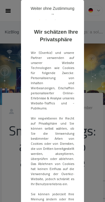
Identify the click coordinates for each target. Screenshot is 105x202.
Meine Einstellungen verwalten (52, 131)
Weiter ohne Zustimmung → (69, 33)
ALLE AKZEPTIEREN (52, 120)
